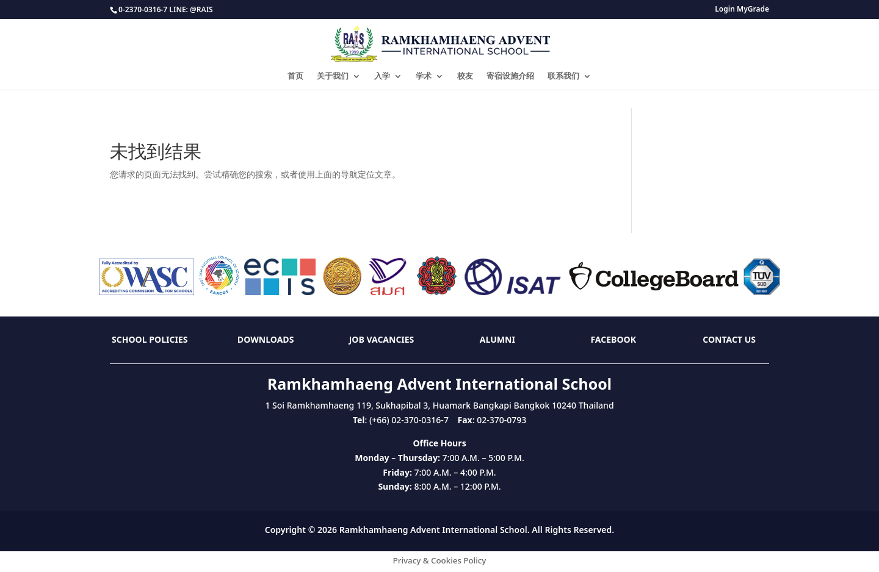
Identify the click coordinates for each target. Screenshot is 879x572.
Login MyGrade (742, 10)
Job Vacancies (381, 340)
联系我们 (563, 77)
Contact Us (729, 340)
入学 (382, 77)
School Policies (149, 340)
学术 (424, 77)
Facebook (613, 340)
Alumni (497, 340)
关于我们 (333, 77)
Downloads (265, 340)
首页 (295, 77)
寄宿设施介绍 (510, 77)
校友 (465, 77)
